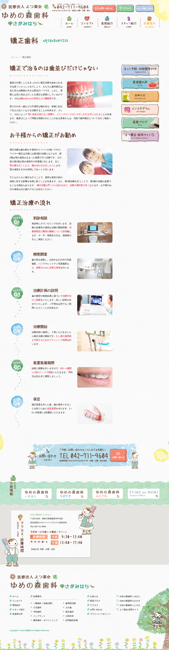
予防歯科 (37, 612)
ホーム (69, 22)
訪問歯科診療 (71, 620)
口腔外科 (69, 616)
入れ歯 (68, 607)
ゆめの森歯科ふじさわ (130, 605)
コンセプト (87, 22)
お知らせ (94, 596)
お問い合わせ (96, 609)
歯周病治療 (70, 603)
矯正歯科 (69, 612)
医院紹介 (107, 22)
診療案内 (150, 22)
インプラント (39, 616)
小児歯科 (37, 607)
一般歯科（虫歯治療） (43, 603)
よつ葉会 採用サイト (129, 609)
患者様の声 (17, 614)
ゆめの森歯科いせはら (130, 596)
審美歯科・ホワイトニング (45, 620)
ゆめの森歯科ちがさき (130, 601)
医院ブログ (95, 601)
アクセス (94, 605)
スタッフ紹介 (128, 22)
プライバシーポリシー (100, 614)
